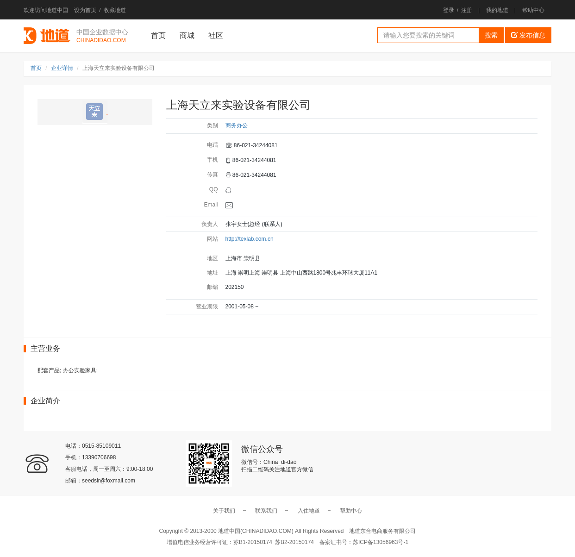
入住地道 (309, 510)
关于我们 (224, 510)
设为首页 (85, 10)
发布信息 (528, 35)
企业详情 (62, 68)
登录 (448, 10)
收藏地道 (115, 10)
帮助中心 (533, 10)
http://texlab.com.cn (249, 239)
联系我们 (266, 510)
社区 (215, 35)
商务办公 (236, 125)
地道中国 (47, 35)
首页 (158, 35)
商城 (187, 35)
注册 (466, 10)
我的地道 (497, 10)
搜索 (491, 35)
